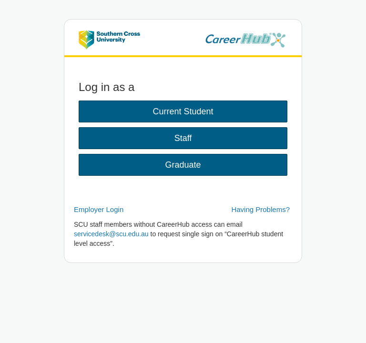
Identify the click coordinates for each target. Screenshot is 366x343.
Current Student (182, 111)
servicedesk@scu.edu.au (111, 234)
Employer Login (98, 209)
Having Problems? (260, 209)
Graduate (183, 165)
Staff (183, 138)
